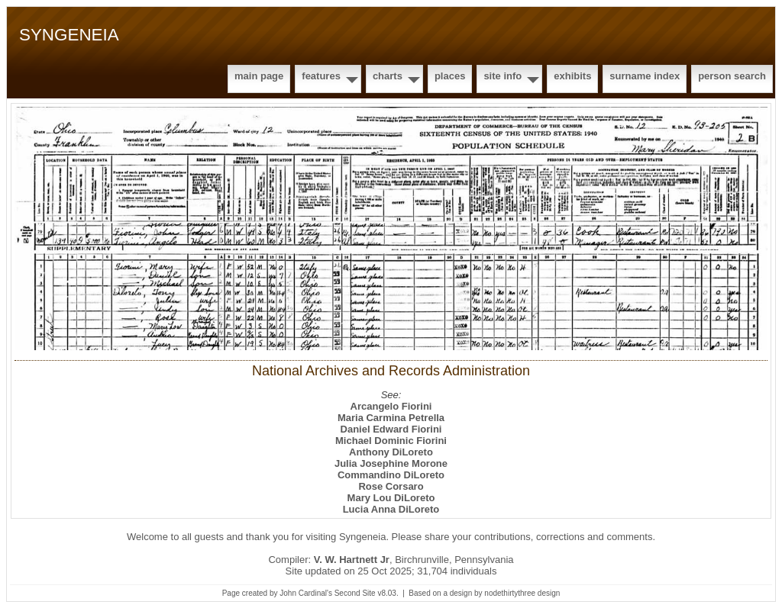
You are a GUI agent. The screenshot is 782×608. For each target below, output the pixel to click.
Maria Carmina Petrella (391, 417)
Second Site (355, 593)
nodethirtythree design (522, 593)
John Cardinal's (306, 593)
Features (321, 76)
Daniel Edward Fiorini (391, 429)
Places (450, 76)
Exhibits (572, 76)
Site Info (502, 76)
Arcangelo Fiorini (391, 406)
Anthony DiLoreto (391, 452)
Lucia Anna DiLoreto (391, 509)
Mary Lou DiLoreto (391, 497)
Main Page (258, 76)
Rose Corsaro (390, 486)
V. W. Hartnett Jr (351, 559)
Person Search (732, 76)
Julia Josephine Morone (391, 463)
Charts (387, 76)
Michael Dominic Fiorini (391, 440)
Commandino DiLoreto (391, 475)
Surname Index (644, 76)
